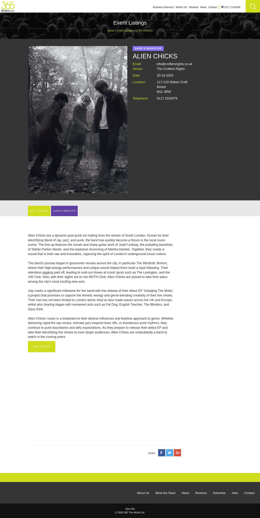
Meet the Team (165, 493)
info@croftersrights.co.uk (174, 64)
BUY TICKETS (39, 211)
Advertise (219, 493)
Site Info (129, 508)
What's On (181, 7)
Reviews (193, 7)
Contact (212, 7)
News (203, 7)
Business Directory (163, 7)
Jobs (235, 493)
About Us (143, 493)
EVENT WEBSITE (64, 211)
